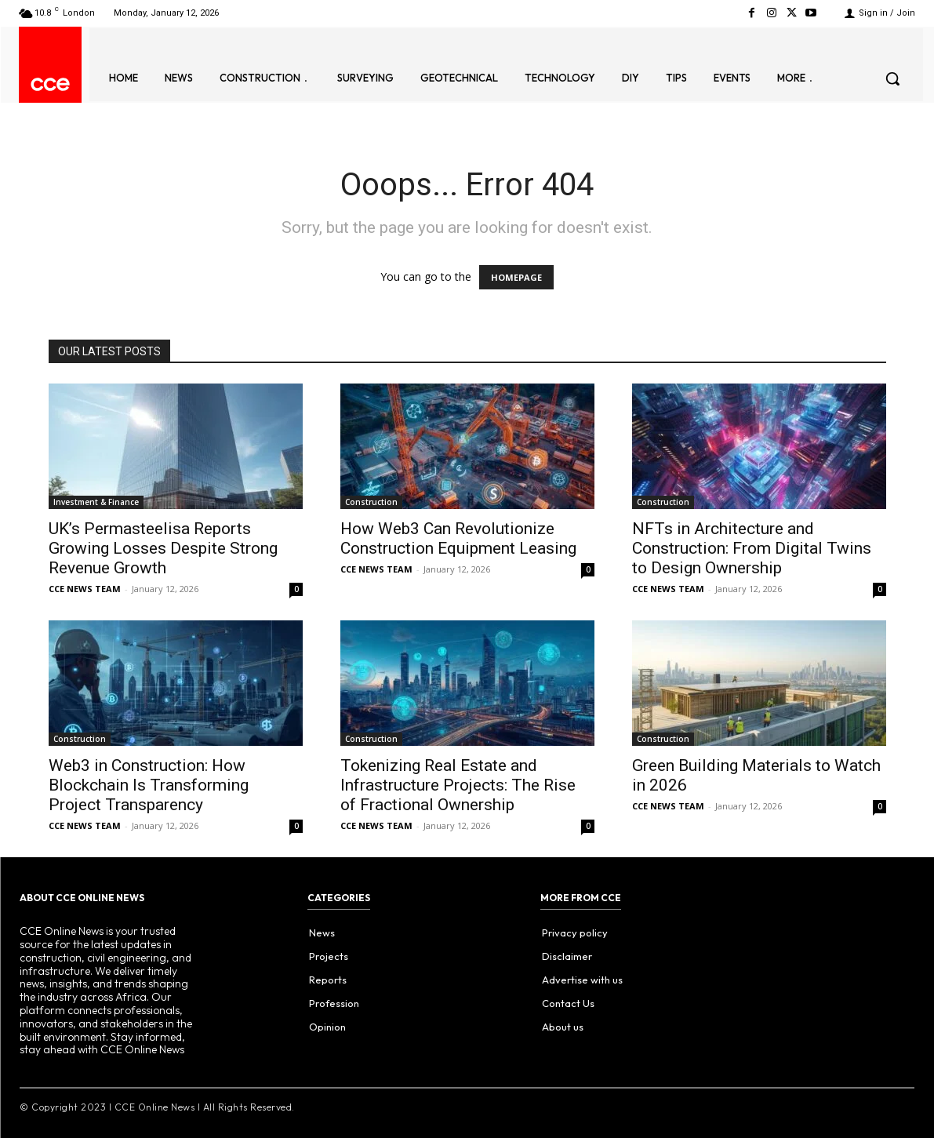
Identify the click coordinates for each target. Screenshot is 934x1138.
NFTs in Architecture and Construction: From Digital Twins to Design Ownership (751, 548)
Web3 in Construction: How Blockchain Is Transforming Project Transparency (149, 785)
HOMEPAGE (516, 277)
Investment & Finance (96, 501)
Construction (371, 501)
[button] (892, 78)
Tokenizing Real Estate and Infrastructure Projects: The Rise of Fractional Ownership (458, 785)
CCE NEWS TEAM (85, 588)
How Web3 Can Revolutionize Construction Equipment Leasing (458, 538)
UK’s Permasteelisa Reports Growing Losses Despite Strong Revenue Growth (163, 548)
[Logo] (50, 84)
